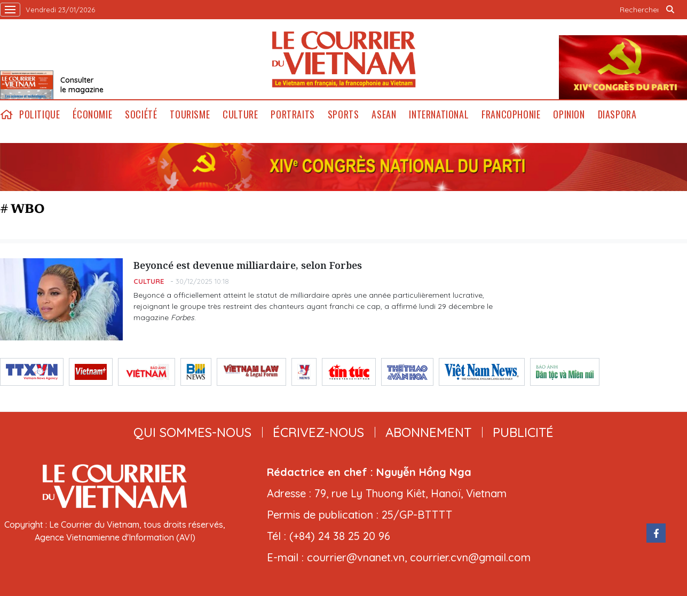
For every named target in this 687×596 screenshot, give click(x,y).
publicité (523, 432)
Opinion (569, 114)
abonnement (428, 432)
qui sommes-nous (192, 432)
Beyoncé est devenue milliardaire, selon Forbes (247, 265)
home (6, 114)
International (439, 114)
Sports (343, 114)
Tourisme (190, 114)
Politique (39, 114)
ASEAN (384, 114)
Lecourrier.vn (344, 59)
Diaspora (617, 114)
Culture (240, 114)
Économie (92, 114)
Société (141, 114)
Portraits (292, 114)
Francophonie (510, 114)
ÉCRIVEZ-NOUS (318, 432)
